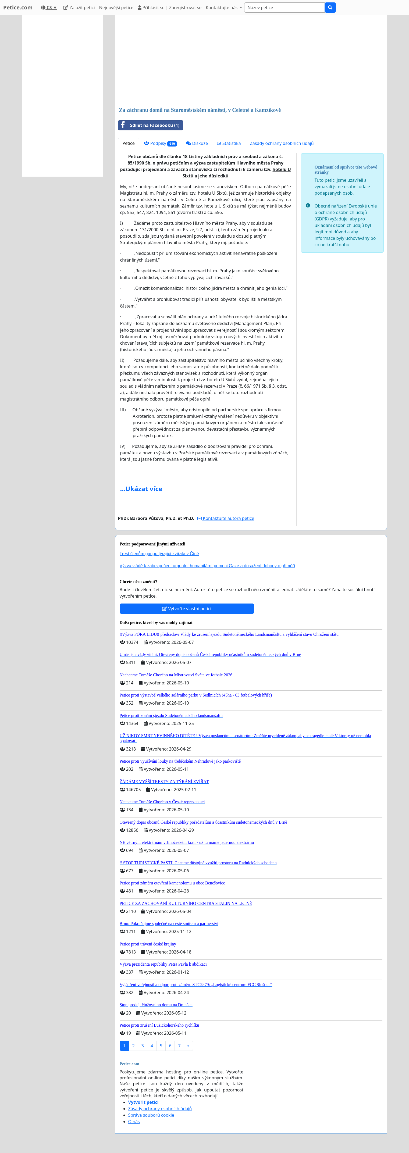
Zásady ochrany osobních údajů (282, 143)
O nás (134, 1122)
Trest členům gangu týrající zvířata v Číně (159, 553)
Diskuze (197, 143)
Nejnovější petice (116, 7)
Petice (129, 143)
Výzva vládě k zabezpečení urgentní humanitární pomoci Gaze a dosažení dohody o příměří (207, 565)
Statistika (229, 143)
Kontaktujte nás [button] (222, 7)
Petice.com (18, 7)
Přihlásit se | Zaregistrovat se (169, 7)
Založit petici (79, 7)
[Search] (284, 7)
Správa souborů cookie (151, 1115)
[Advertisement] (251, 61)
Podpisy (160, 143)
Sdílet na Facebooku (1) (149, 125)
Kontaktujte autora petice (225, 518)
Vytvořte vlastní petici (186, 609)
